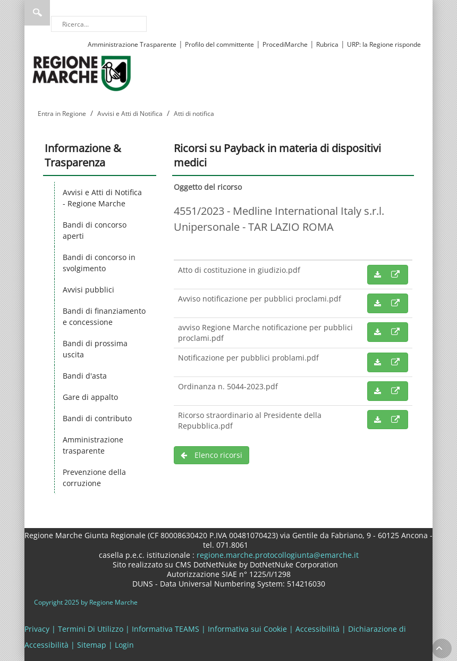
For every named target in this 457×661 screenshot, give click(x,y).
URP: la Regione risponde (384, 44)
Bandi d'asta (85, 376)
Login (124, 645)
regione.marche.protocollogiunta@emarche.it (276, 555)
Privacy (36, 629)
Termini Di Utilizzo (90, 629)
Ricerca (37, 13)
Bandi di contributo (97, 418)
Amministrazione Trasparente (132, 44)
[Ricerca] (99, 24)
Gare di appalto (90, 397)
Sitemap (91, 645)
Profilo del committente (219, 44)
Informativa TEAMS (165, 629)
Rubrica (327, 44)
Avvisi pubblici (88, 290)
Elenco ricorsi (211, 455)
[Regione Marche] (81, 73)
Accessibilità (317, 629)
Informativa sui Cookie (247, 629)
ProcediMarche (285, 44)
